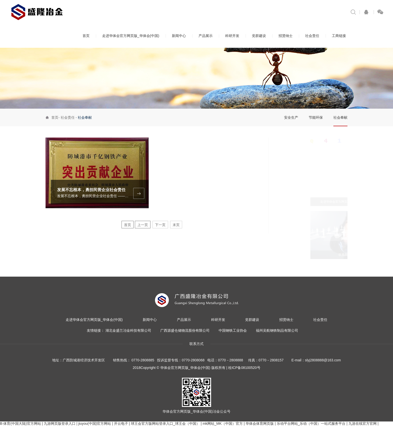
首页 (86, 36)
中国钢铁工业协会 (233, 330)
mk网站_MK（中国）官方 (223, 423)
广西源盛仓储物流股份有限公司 (185, 330)
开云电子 (121, 423)
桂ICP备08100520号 (244, 368)
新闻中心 (179, 36)
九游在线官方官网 (362, 423)
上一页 (142, 225)
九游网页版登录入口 (59, 423)
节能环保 (316, 117)
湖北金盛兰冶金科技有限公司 (128, 330)
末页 (176, 225)
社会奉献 (340, 117)
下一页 (160, 225)
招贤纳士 (286, 36)
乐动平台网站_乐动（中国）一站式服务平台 (311, 423)
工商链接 (339, 36)
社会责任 (312, 36)
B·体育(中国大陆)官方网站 (20, 423)
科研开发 (232, 36)
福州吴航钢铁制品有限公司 (277, 330)
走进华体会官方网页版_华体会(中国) (130, 36)
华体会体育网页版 (260, 423)
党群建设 (259, 36)
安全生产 (291, 117)
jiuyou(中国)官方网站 (94, 423)
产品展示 (206, 36)
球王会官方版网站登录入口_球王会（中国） (165, 423)
